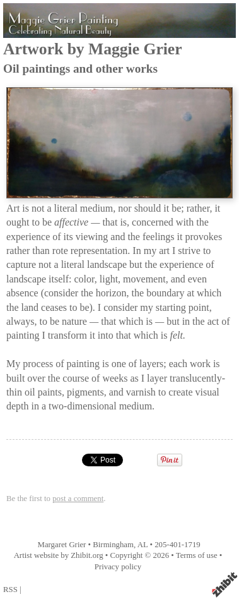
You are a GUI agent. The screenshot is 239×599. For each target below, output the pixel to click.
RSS (10, 589)
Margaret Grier (62, 544)
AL (142, 544)
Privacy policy (118, 566)
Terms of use (197, 555)
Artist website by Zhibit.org (58, 555)
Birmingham (113, 544)
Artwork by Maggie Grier (92, 49)
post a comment (77, 498)
